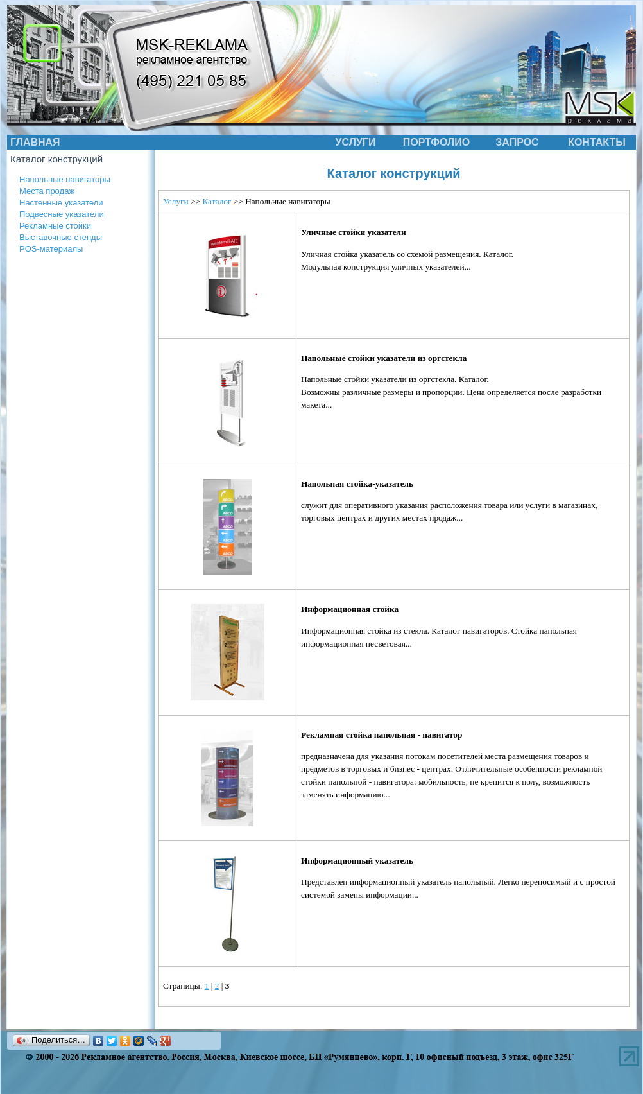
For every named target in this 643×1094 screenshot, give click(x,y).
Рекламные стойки (55, 225)
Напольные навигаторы (64, 179)
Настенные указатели (61, 202)
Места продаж (46, 191)
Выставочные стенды (60, 237)
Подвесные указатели (61, 214)
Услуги (176, 201)
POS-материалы (51, 249)
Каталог (216, 201)
